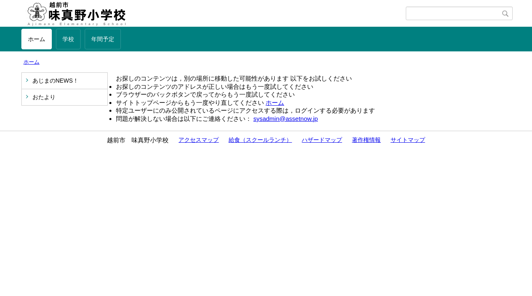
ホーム (36, 39)
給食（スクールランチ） (260, 139)
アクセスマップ (198, 139)
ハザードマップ (322, 139)
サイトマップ (408, 139)
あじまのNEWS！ (55, 80)
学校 (68, 39)
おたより (44, 97)
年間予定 (102, 39)
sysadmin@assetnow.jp (285, 118)
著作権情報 (366, 139)
